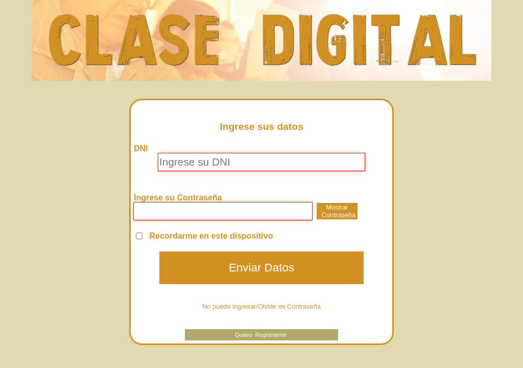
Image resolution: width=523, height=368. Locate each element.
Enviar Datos (261, 267)
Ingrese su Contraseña (178, 197)
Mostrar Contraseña (338, 211)
